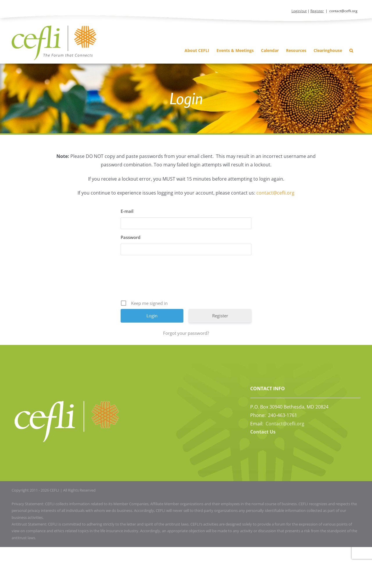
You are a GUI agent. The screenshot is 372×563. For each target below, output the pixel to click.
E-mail (127, 211)
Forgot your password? (186, 333)
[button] (351, 50)
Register (317, 10)
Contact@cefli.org (285, 423)
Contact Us (263, 432)
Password (130, 237)
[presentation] (186, 279)
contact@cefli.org (343, 10)
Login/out (299, 10)
